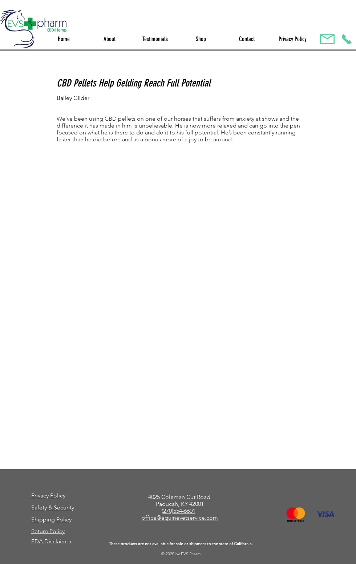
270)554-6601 (179, 510)
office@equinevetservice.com (180, 517)
